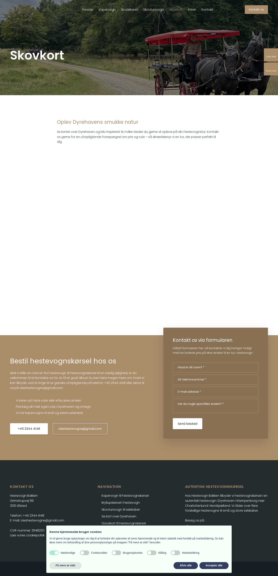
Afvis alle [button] (186, 565)
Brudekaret (129, 9)
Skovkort (176, 9)
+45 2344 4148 (114, 383)
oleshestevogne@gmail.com (41, 388)
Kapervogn (107, 9)
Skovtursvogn (153, 9)
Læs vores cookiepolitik (27, 535)
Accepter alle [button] (214, 565)
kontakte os (44, 378)
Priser (192, 9)
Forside (87, 9)
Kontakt (207, 9)
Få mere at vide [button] (65, 565)
